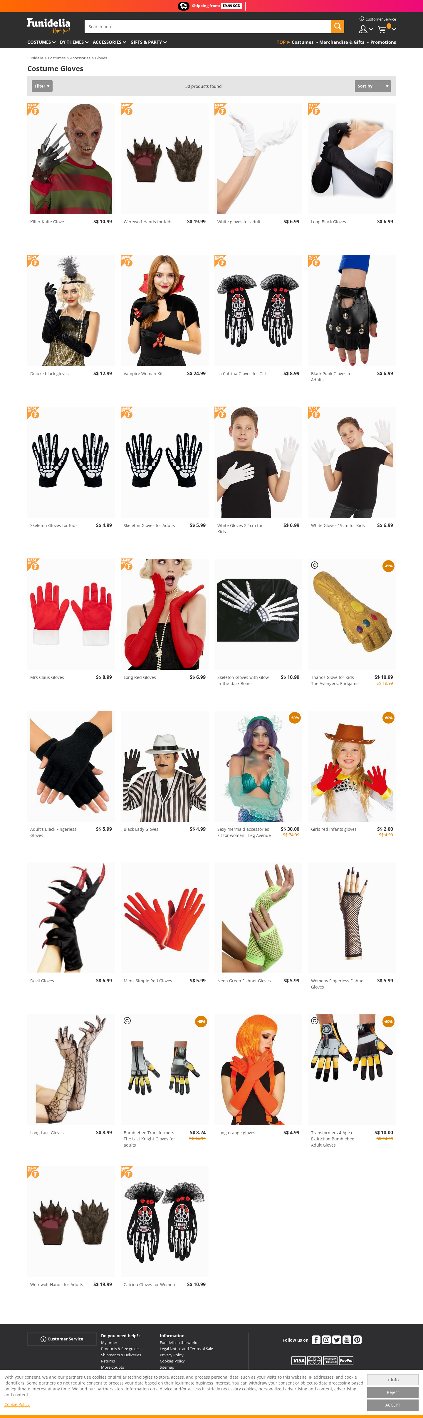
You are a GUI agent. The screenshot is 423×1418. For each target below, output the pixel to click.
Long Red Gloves (140, 677)
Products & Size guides (120, 1348)
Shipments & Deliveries (121, 1354)
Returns (108, 1361)
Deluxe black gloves (49, 373)
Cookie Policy (17, 1404)
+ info (393, 1379)
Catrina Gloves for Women (149, 1284)
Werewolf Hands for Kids (148, 221)
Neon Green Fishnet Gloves (244, 981)
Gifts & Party (146, 42)
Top (281, 42)
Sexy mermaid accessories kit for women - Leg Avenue (244, 832)
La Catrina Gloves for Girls (242, 373)
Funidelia (35, 58)
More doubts (112, 1367)
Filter (40, 86)
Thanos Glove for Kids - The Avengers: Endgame (335, 680)
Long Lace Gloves (47, 1132)
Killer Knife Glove (47, 221)
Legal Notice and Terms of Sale (186, 1348)
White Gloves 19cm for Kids (338, 525)
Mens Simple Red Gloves (148, 981)
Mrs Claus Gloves (47, 677)
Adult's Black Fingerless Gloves (53, 832)
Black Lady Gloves (141, 829)
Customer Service (62, 1339)
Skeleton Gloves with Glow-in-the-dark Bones (243, 680)
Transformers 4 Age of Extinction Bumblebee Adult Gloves (333, 1139)
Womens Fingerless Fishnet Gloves (338, 984)
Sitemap (167, 1367)
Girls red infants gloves (334, 829)
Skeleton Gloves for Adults (149, 525)
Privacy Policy (172, 1354)
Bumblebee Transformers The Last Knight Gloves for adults (149, 1139)
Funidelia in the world (178, 1342)
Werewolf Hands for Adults (56, 1284)
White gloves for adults (240, 221)
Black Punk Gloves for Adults (332, 376)
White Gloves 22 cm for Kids (240, 528)
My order (109, 1342)
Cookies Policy (172, 1361)
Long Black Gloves (328, 221)
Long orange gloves (236, 1132)
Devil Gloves (42, 981)
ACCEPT (392, 1405)
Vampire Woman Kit (143, 373)
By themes (72, 42)
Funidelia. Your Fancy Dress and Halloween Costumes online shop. (48, 26)
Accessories (107, 42)
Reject (393, 1392)
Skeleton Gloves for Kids (54, 525)
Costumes (39, 42)
